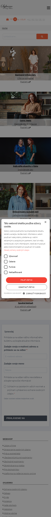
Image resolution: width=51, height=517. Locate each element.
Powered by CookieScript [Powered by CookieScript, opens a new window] (12, 293)
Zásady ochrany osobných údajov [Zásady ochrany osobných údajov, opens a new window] (16, 250)
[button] (34, 293)
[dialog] (25, 258)
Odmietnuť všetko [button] (26, 287)
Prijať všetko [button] (26, 280)
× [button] (45, 222)
